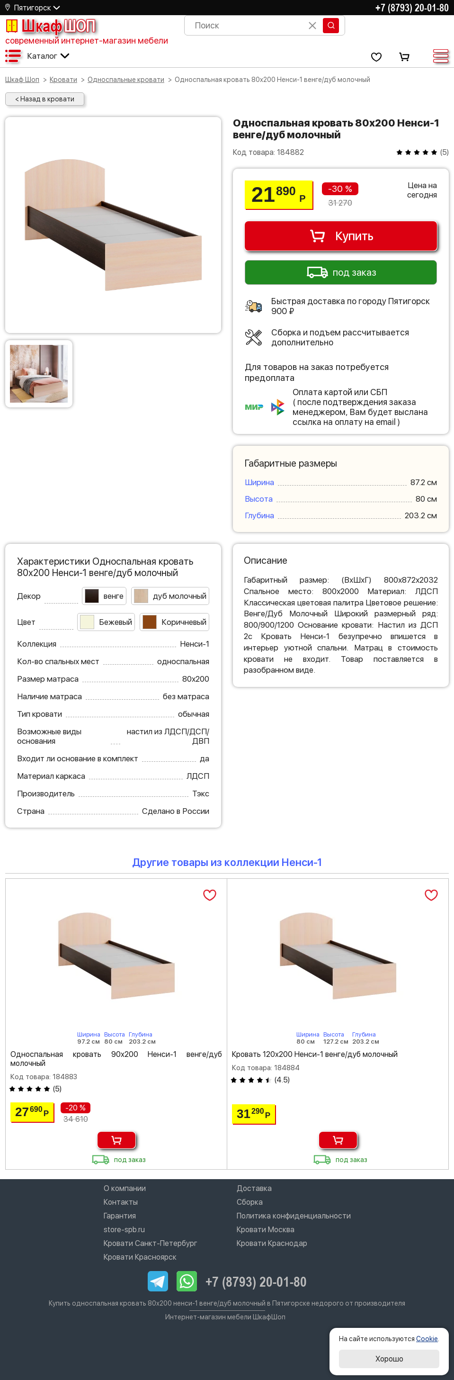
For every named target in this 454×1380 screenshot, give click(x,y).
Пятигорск (32, 7)
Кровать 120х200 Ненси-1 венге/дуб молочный (315, 1054)
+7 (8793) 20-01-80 (412, 7)
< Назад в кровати (44, 99)
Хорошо (389, 1358)
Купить (341, 236)
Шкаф (50, 26)
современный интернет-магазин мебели (86, 40)
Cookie (427, 1339)
